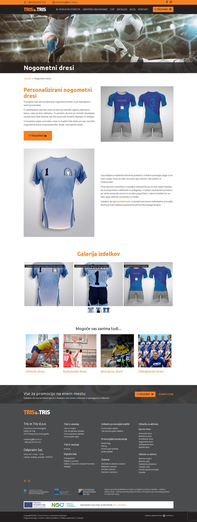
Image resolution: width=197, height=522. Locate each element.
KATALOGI (122, 9)
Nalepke (67, 466)
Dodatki (142, 472)
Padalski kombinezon (148, 464)
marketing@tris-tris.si (66, 2)
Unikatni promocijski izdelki (115, 424)
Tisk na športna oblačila (74, 434)
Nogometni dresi (146, 441)
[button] (163, 9)
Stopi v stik (166, 394)
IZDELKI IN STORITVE (69, 9)
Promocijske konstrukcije (114, 439)
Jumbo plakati (107, 451)
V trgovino (38, 135)
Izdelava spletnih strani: (153, 515)
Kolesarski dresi (145, 433)
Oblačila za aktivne (148, 424)
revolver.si (169, 515)
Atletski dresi (35, 371)
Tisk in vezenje (71, 424)
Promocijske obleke (109, 428)
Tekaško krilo (144, 467)
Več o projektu (119, 505)
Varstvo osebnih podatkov (48, 518)
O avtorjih (79, 518)
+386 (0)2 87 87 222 (36, 2)
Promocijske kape (71, 436)
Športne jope (144, 461)
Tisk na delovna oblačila (74, 431)
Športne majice (145, 458)
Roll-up (104, 446)
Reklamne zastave (109, 466)
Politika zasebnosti (67, 518)
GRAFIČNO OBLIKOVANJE (95, 9)
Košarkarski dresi (146, 439)
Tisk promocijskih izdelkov (112, 431)
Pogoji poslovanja (30, 518)
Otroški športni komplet (149, 469)
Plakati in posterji (71, 461)
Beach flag (105, 443)
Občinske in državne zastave (113, 464)
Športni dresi (145, 429)
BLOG (132, 9)
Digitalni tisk (70, 454)
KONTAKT (143, 9)
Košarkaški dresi (75, 371)
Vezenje (67, 449)
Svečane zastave (108, 469)
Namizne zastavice (109, 472)
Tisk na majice (70, 428)
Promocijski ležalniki (109, 449)
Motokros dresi (112, 371)
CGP (112, 9)
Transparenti (69, 458)
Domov (27, 78)
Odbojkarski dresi (150, 371)
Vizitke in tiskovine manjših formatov (79, 464)
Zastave (105, 459)
